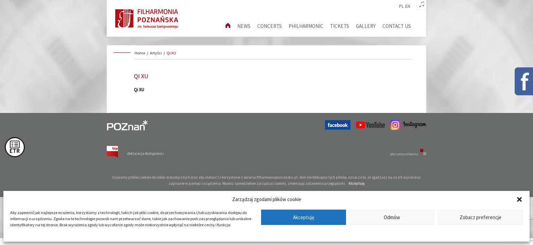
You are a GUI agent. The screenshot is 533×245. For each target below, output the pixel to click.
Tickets (339, 26)
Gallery (366, 26)
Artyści (156, 52)
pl (401, 6)
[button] (519, 199)
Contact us (396, 26)
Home (140, 52)
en (407, 6)
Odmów (392, 217)
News (244, 26)
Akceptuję (303, 217)
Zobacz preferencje (480, 217)
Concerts (269, 26)
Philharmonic (306, 26)
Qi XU (171, 52)
